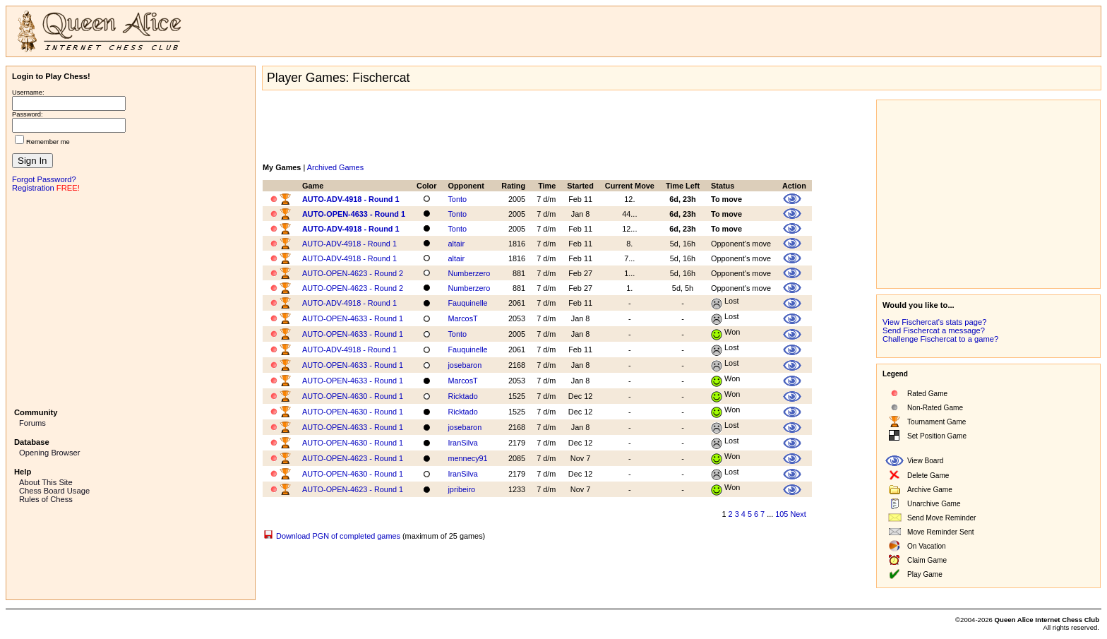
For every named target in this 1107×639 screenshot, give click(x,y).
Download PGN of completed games (338, 536)
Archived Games (335, 167)
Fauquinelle (467, 303)
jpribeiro (461, 489)
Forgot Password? (44, 179)
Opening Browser (49, 452)
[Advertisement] (130, 299)
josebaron (464, 365)
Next (798, 514)
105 (781, 514)
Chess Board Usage (54, 490)
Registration (33, 188)
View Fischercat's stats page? (934, 322)
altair (456, 243)
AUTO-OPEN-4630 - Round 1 (352, 396)
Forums (32, 423)
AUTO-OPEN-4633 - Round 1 (353, 214)
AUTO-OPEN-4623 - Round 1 (352, 458)
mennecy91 (467, 458)
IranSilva (462, 442)
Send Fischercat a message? (933, 330)
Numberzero (469, 273)
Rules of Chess (46, 499)
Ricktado (462, 396)
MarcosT (462, 318)
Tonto (457, 199)
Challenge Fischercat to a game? (940, 339)
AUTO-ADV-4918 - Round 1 (351, 199)
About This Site (46, 482)
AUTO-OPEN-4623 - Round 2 (352, 273)
